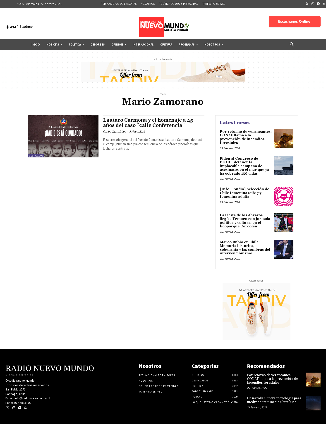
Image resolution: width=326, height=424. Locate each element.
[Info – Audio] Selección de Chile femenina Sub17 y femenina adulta (244, 193)
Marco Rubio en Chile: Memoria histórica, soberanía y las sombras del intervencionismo (245, 248)
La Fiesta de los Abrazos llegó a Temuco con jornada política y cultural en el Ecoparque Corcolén (245, 221)
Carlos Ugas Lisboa (114, 131)
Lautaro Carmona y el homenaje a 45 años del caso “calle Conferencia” (148, 122)
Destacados (36, 155)
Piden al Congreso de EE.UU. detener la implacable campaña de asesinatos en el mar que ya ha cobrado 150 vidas (244, 166)
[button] (291, 44)
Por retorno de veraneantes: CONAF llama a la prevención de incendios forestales (246, 137)
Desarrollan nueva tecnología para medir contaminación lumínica (274, 400)
